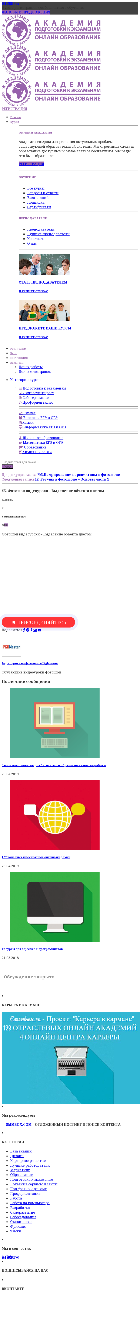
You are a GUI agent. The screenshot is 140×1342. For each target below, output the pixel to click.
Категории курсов (25, 379)
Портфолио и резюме (28, 1188)
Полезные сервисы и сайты (33, 1184)
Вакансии (17, 363)
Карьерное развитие (28, 1160)
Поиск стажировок (35, 371)
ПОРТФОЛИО (19, 358)
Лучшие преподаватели (48, 234)
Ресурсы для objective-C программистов (32, 949)
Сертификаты (39, 207)
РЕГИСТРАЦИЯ (14, 108)
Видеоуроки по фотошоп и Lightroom (30, 663)
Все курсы (35, 188)
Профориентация (25, 1193)
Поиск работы (31, 367)
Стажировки (21, 1221)
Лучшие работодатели (30, 1165)
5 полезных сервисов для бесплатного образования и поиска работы (54, 765)
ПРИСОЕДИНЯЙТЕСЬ (38, 622)
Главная (15, 117)
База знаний (38, 197)
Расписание (18, 348)
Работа (16, 1198)
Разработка (20, 1207)
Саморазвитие (22, 1212)
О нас (32, 243)
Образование (21, 1174)
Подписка (35, 202)
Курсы (14, 122)
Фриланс (18, 1226)
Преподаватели (40, 229)
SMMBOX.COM (18, 1124)
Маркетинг (20, 1170)
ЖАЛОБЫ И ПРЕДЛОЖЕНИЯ (26, 12)
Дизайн (17, 1156)
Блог (13, 353)
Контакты (35, 238)
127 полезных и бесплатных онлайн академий (36, 857)
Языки (15, 1231)
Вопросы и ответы (43, 193)
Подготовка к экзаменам (31, 1179)
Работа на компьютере (30, 1203)
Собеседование (23, 1217)
